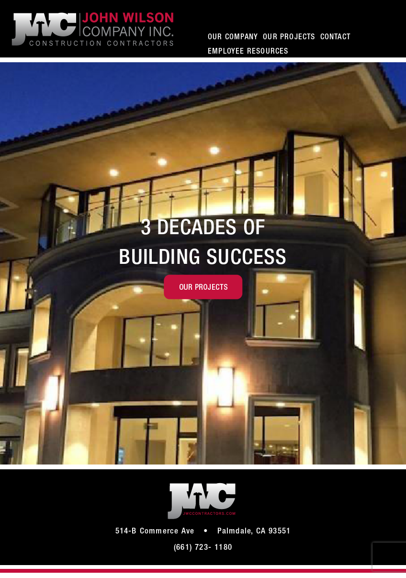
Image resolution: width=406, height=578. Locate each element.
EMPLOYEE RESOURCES (248, 52)
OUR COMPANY (233, 38)
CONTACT (335, 38)
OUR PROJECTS (289, 38)
